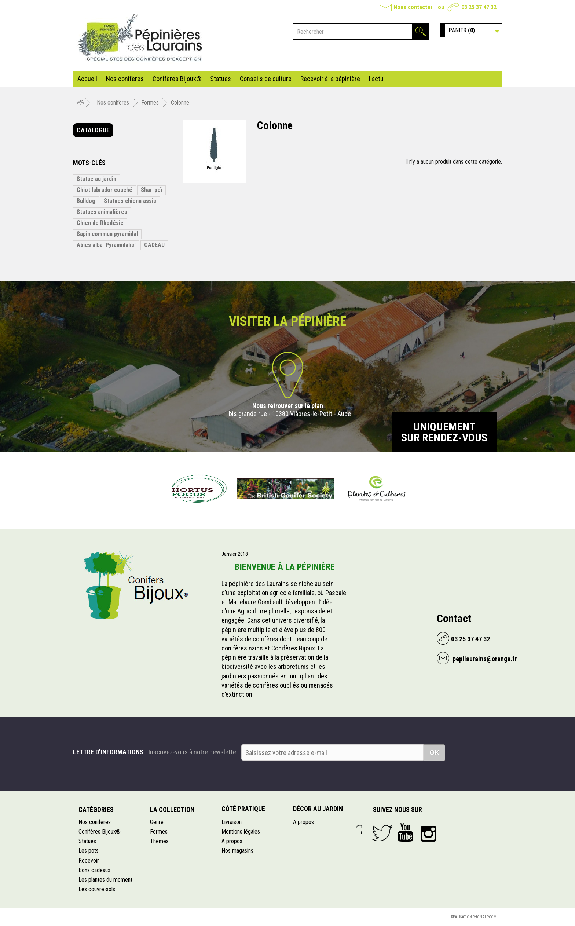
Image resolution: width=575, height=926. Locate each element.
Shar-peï (151, 189)
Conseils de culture (266, 79)
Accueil (87, 79)
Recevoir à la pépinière (330, 79)
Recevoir (88, 860)
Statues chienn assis (130, 200)
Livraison (231, 822)
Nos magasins (237, 850)
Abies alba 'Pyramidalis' (106, 244)
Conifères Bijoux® (177, 79)
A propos (231, 841)
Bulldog (86, 200)
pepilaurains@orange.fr (484, 659)
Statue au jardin (96, 178)
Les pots (88, 850)
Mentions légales (240, 831)
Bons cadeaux (94, 870)
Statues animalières (102, 211)
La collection (172, 809)
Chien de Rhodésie (100, 222)
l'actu (376, 79)
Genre (157, 822)
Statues (220, 79)
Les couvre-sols (96, 889)
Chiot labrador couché (104, 189)
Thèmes (159, 841)
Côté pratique (243, 809)
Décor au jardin (318, 809)
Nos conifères (125, 79)
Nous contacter (413, 7)
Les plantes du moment (105, 879)
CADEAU (154, 244)
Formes (159, 831)
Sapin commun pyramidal (107, 233)
